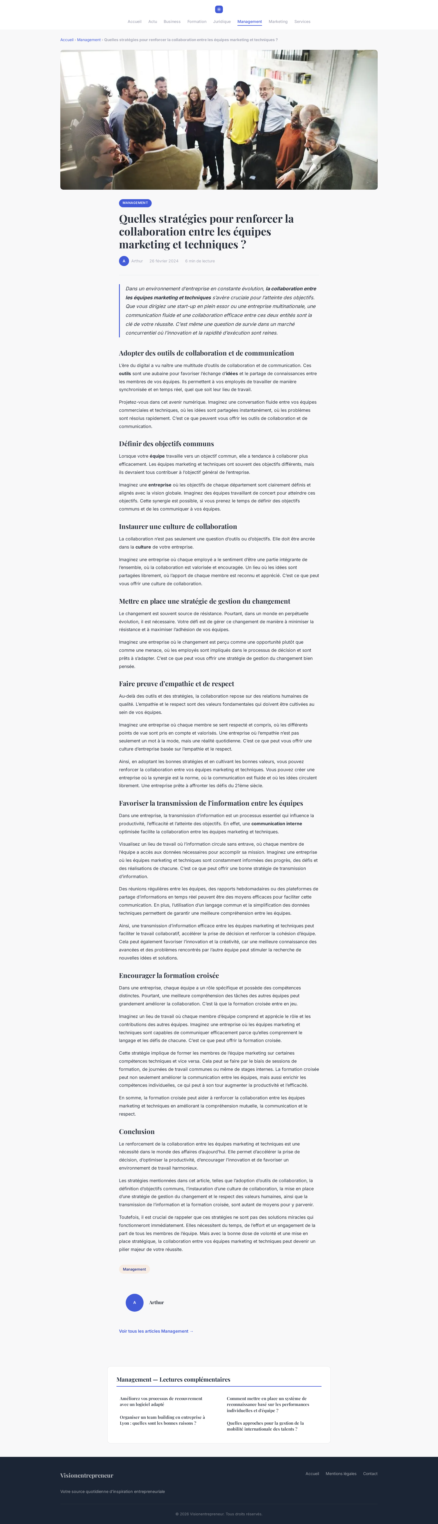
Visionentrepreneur (86, 1475)
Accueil (135, 21)
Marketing (278, 21)
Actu (152, 21)
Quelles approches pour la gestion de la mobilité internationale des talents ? (265, 1426)
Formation (196, 21)
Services (302, 21)
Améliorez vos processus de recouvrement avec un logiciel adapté (161, 1401)
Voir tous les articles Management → (156, 1331)
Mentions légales (341, 1473)
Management (249, 21)
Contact (370, 1473)
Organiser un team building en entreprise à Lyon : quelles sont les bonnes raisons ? (162, 1420)
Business (172, 21)
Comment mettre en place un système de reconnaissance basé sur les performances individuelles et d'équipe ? (268, 1404)
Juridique (222, 21)
